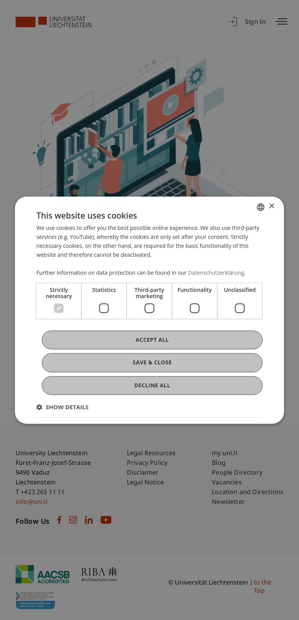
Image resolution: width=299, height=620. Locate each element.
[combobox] (261, 207)
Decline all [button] (152, 385)
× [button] (271, 206)
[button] (62, 407)
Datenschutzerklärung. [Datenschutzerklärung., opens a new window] (217, 273)
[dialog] (149, 310)
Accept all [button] (152, 340)
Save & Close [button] (152, 362)
